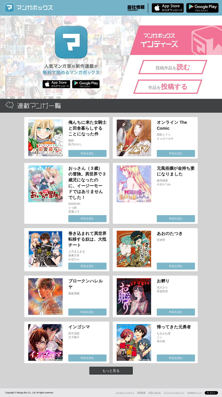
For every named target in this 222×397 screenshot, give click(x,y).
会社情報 (136, 8)
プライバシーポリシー (174, 393)
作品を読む (87, 153)
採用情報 (141, 393)
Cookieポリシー (194, 393)
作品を (168, 86)
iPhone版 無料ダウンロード (168, 8)
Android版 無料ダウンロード (202, 8)
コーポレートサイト (125, 393)
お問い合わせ (154, 393)
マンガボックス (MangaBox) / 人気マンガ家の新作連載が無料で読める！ (29, 7)
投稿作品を (173, 67)
